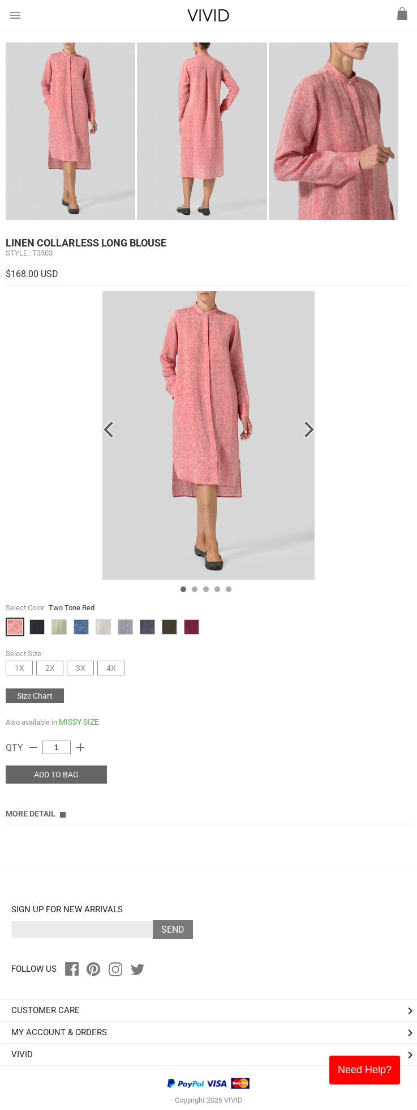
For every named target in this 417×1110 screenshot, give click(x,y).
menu (15, 15)
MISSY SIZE (79, 721)
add (80, 747)
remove (33, 747)
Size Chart (35, 695)
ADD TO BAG (56, 774)
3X (80, 668)
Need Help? (365, 1069)
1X (19, 668)
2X (50, 668)
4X (111, 668)
